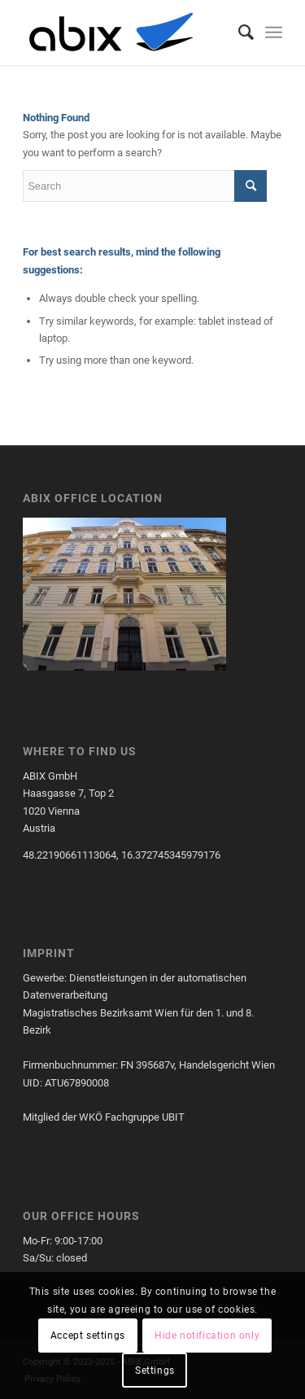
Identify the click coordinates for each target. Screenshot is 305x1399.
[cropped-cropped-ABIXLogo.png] (126, 32)
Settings (155, 1370)
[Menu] (273, 32)
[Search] (238, 32)
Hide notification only (207, 1335)
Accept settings (87, 1335)
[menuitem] (238, 32)
